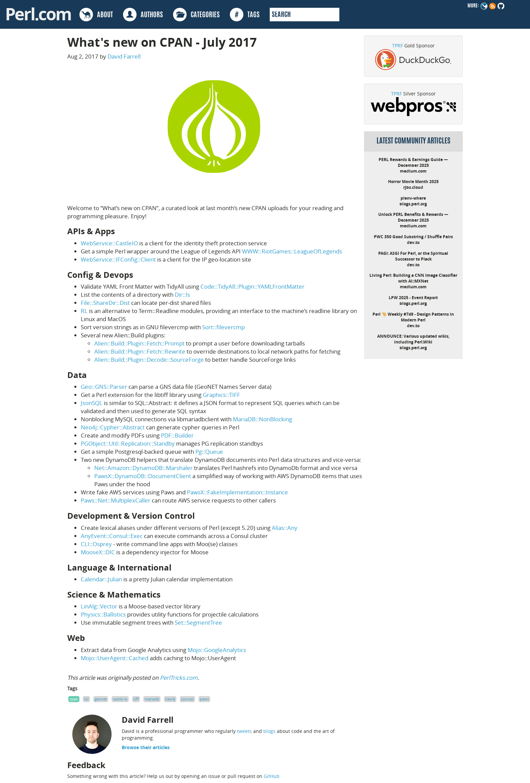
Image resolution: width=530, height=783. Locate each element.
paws (204, 698)
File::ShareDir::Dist (105, 303)
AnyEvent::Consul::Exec (112, 536)
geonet (101, 698)
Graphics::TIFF (221, 395)
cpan (74, 698)
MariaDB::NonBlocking (262, 419)
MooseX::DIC (98, 552)
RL (84, 311)
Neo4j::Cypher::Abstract (113, 427)
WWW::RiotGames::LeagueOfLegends (292, 251)
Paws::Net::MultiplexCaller (115, 500)
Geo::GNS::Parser (104, 386)
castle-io (120, 698)
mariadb (152, 698)
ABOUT (96, 14)
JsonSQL (91, 403)
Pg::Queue (209, 451)
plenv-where (413, 198)
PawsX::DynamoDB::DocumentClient (142, 476)
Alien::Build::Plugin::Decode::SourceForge (149, 359)
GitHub (272, 776)
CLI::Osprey (96, 544)
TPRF (397, 45)
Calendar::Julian (101, 579)
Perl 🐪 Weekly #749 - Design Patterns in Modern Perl (413, 317)
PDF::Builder (177, 435)
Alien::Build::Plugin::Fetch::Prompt (139, 343)
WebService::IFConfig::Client (118, 259)
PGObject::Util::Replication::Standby (128, 443)
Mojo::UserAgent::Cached (114, 658)
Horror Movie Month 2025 (413, 181)
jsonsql (187, 698)
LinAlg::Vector (99, 606)
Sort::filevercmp (223, 327)
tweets (244, 731)
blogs (269, 731)
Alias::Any (284, 528)
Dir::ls (182, 294)
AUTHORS (143, 14)
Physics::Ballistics (103, 614)
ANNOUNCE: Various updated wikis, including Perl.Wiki (413, 339)
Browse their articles (146, 747)
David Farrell (124, 56)
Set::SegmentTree (198, 622)
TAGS (245, 14)
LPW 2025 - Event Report (413, 297)
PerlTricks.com (179, 677)
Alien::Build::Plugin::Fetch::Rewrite (139, 351)
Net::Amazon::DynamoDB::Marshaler (143, 468)
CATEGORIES (196, 14)
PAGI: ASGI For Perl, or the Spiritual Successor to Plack (413, 256)
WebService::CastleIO (109, 243)
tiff (136, 698)
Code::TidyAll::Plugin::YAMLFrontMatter (252, 286)
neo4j (170, 698)
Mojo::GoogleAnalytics (217, 650)
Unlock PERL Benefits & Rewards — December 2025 (413, 217)
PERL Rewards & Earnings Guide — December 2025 (413, 162)
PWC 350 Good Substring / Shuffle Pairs (413, 237)
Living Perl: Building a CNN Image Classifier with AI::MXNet (413, 278)
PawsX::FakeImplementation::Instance (237, 492)
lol (86, 698)
